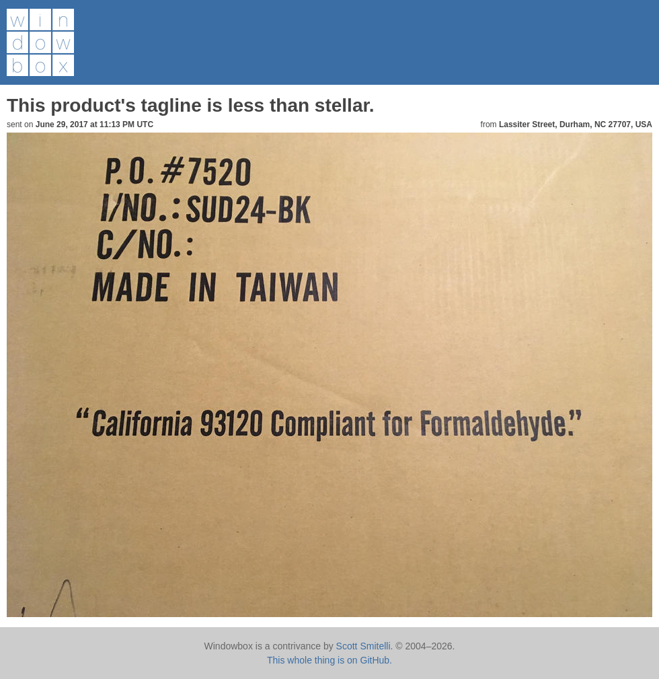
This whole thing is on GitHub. (329, 660)
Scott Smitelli (363, 646)
